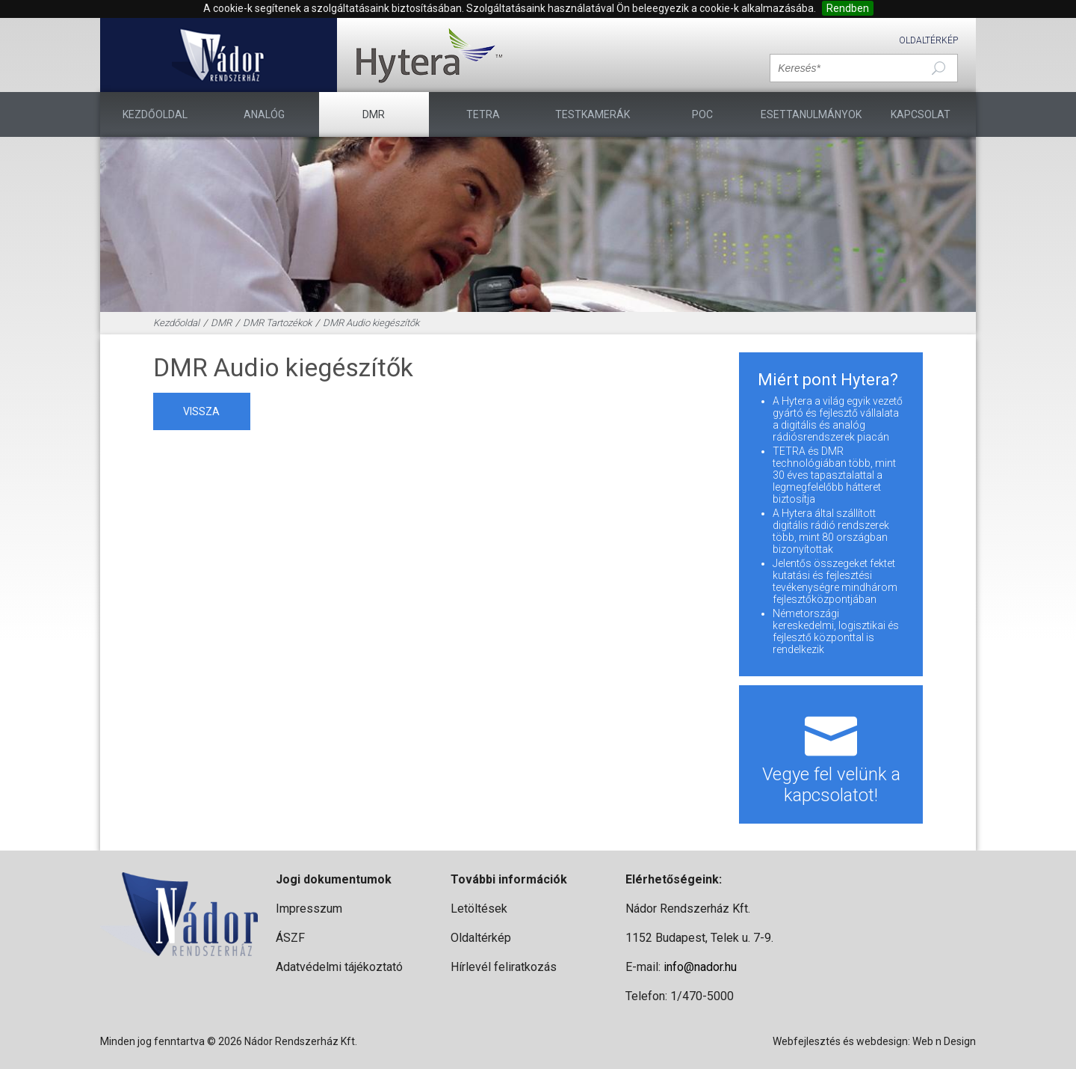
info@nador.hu (700, 967)
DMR (373, 114)
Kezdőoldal (155, 114)
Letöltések (479, 908)
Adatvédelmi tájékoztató (339, 967)
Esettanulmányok (811, 114)
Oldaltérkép (928, 40)
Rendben (847, 8)
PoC (702, 114)
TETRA (483, 114)
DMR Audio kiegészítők (371, 322)
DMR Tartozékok (277, 322)
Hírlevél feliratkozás (504, 967)
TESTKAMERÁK (592, 114)
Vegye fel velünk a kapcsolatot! (831, 755)
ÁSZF (290, 938)
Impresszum (309, 908)
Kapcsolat (920, 114)
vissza (201, 411)
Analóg (264, 114)
